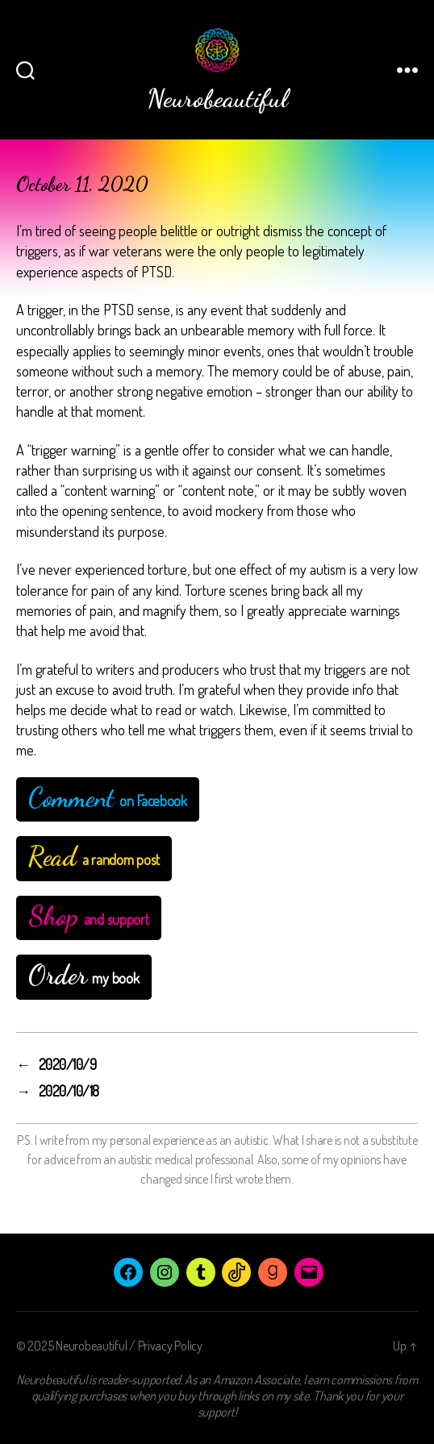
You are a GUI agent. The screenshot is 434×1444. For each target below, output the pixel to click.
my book (84, 975)
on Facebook (107, 798)
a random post (94, 856)
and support (88, 916)
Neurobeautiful (91, 1346)
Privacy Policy (170, 1346)
